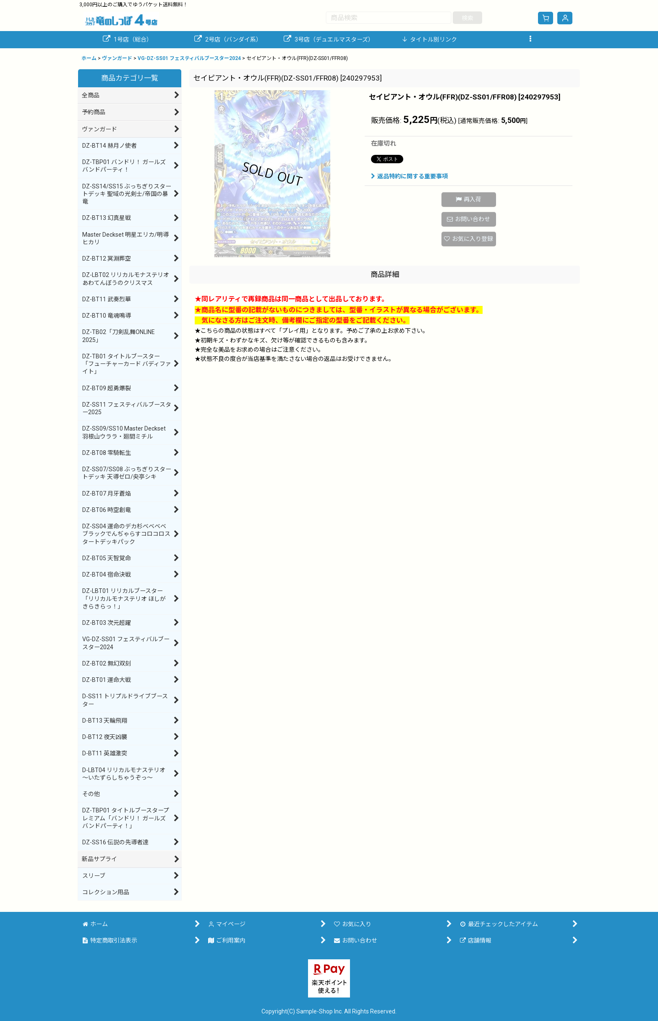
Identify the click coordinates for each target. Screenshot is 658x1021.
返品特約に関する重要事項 (409, 176)
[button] (530, 39)
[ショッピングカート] (545, 18)
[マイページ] (564, 18)
